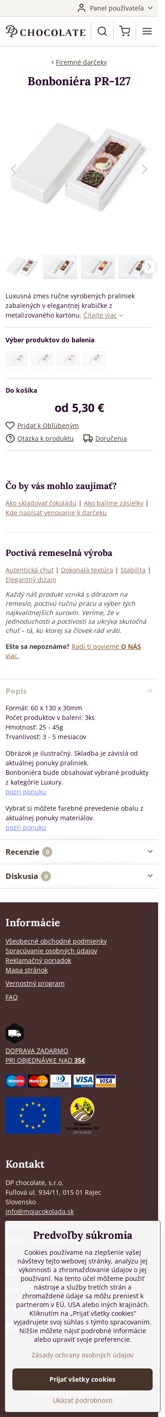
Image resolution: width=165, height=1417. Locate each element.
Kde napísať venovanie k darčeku (56, 512)
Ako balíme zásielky (113, 503)
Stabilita (133, 570)
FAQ (12, 997)
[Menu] (147, 31)
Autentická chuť (30, 570)
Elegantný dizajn (31, 579)
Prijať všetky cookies (83, 1379)
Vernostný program (35, 983)
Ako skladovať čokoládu (41, 503)
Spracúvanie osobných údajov (51, 950)
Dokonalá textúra (87, 570)
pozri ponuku (26, 791)
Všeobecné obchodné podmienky (56, 941)
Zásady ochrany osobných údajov (82, 1355)
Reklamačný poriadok (38, 960)
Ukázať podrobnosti (83, 1400)
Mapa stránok (27, 970)
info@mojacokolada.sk (40, 1211)
